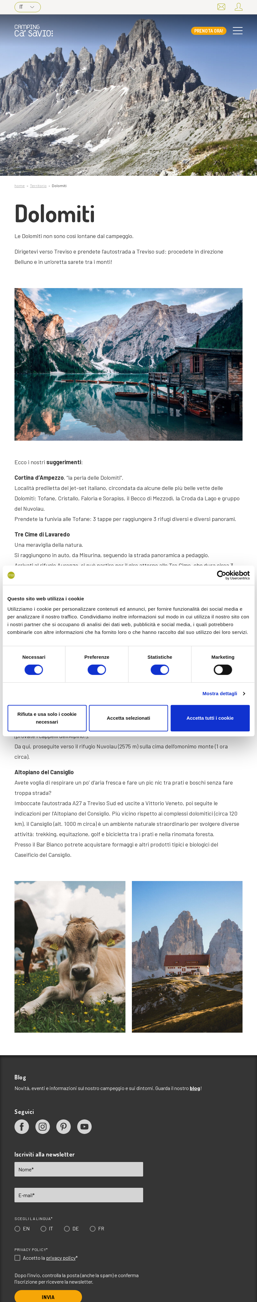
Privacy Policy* (31, 1249)
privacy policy (61, 1258)
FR (101, 1228)
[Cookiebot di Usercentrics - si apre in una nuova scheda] (221, 575)
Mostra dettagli (219, 693)
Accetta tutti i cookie (210, 718)
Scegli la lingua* (33, 1218)
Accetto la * (50, 1258)
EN (26, 1228)
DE (75, 1228)
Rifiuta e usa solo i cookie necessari (47, 718)
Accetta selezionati (128, 718)
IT (27, 7)
